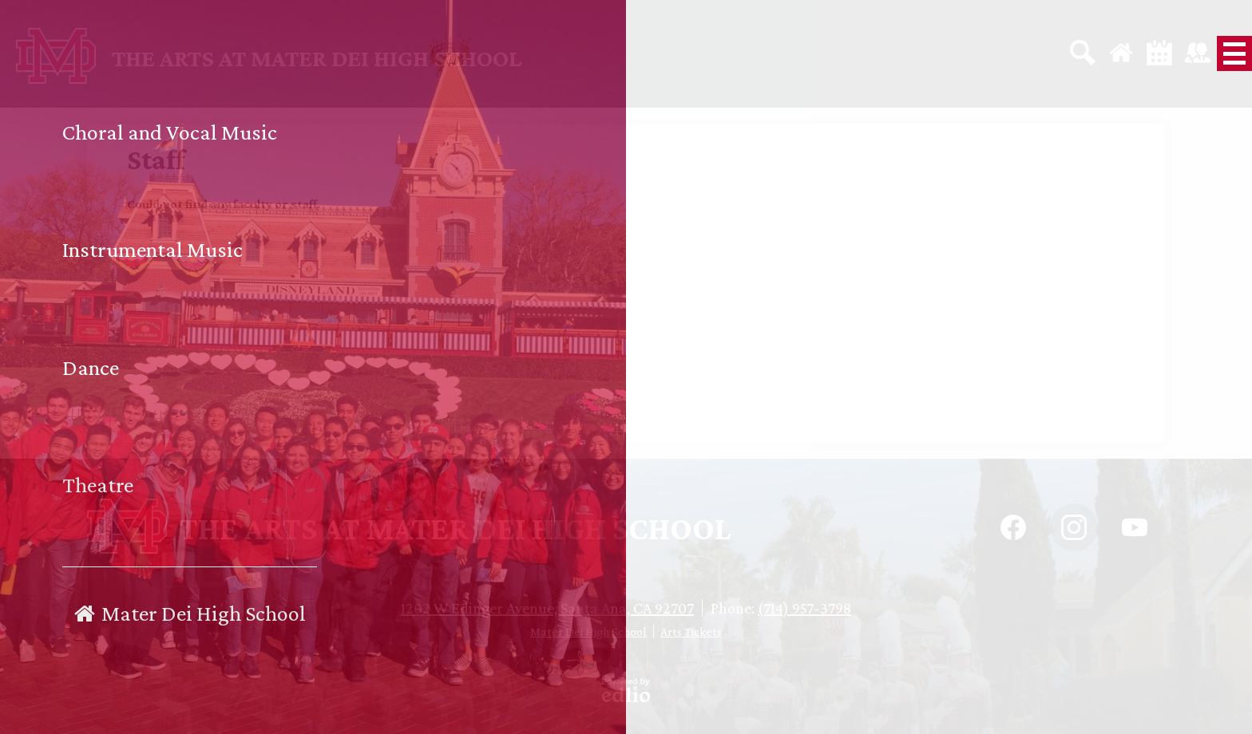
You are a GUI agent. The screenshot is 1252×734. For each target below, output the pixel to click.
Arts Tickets (691, 631)
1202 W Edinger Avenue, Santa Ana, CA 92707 (547, 608)
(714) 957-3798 (804, 608)
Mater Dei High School (588, 631)
